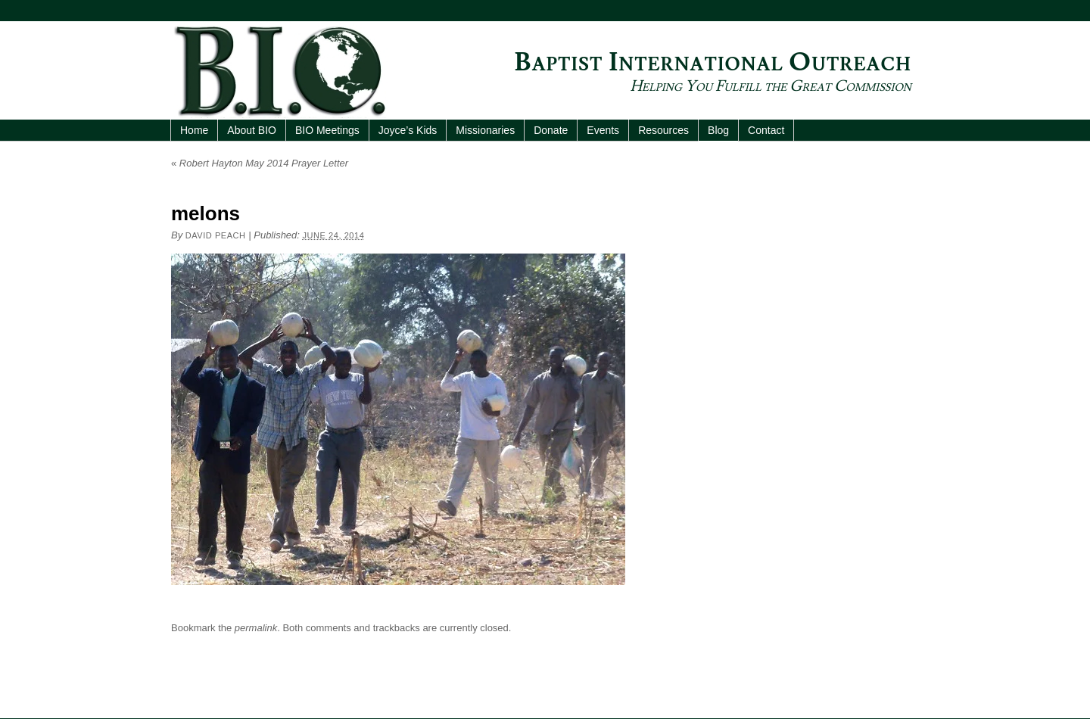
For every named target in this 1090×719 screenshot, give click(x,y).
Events (603, 130)
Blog (718, 130)
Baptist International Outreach (712, 62)
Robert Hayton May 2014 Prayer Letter (259, 163)
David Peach (215, 235)
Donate (551, 130)
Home (194, 130)
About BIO (251, 130)
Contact (766, 130)
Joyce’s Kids (408, 130)
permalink (256, 627)
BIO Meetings (327, 130)
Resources (663, 130)
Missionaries (485, 130)
